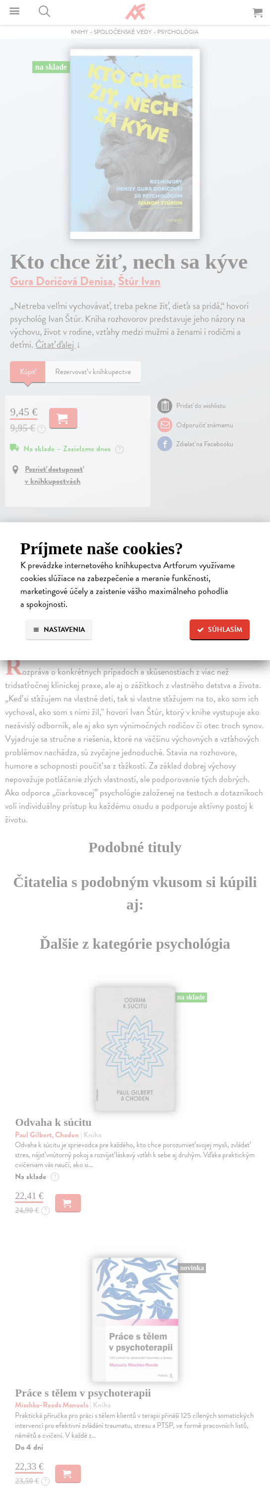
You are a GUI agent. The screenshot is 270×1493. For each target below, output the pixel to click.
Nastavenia (59, 629)
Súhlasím (219, 629)
